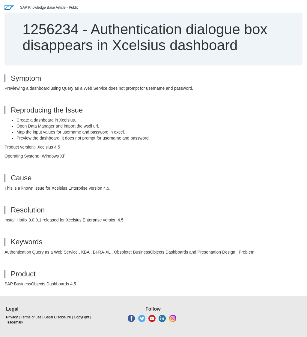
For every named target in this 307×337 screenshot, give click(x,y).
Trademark (14, 322)
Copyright (81, 317)
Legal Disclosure (57, 317)
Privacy (12, 317)
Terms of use (31, 317)
